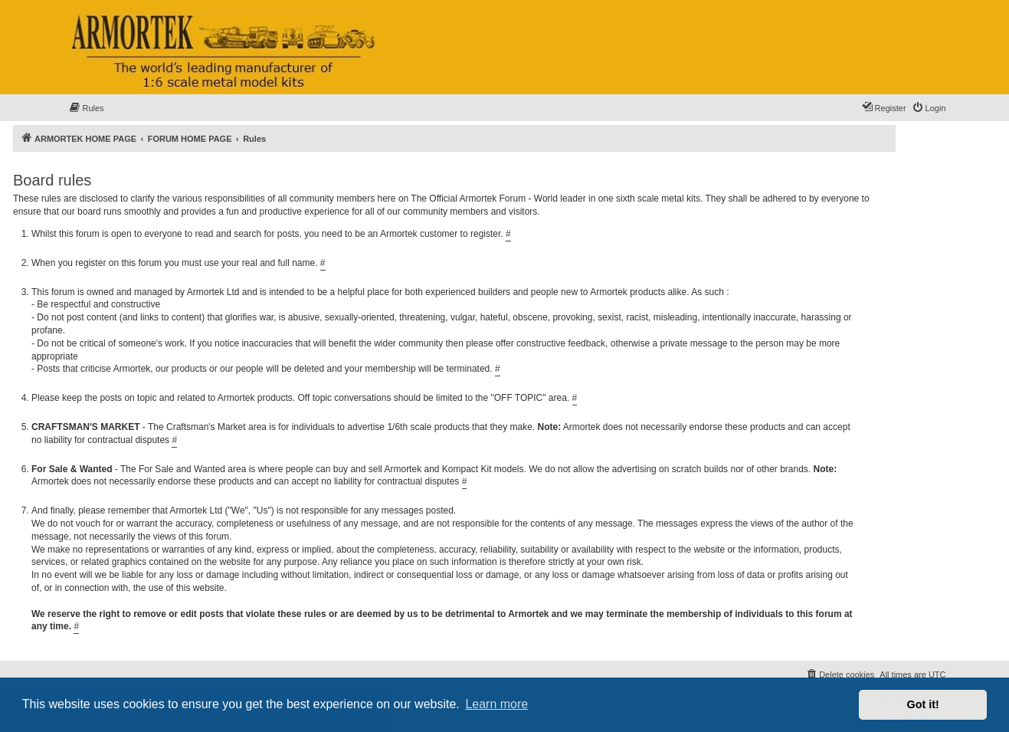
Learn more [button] (496, 704)
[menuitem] (86, 108)
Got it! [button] (923, 704)
